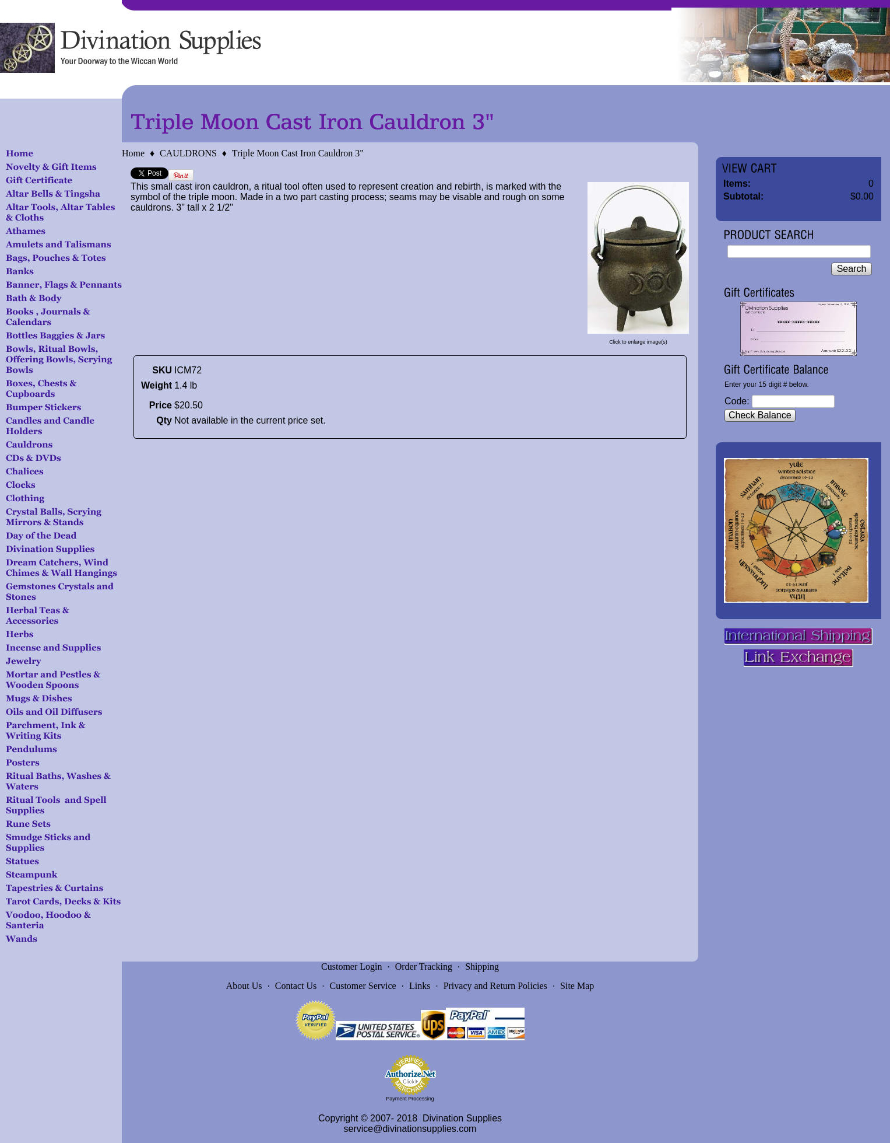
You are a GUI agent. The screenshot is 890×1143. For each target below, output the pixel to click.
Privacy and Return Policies (495, 986)
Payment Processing (410, 1099)
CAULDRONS (188, 153)
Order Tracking (423, 966)
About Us (244, 986)
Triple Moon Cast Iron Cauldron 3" (298, 153)
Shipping (482, 966)
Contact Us (296, 986)
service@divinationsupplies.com (410, 1129)
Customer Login (351, 966)
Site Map (577, 986)
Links (419, 986)
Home (133, 153)
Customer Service (363, 986)
